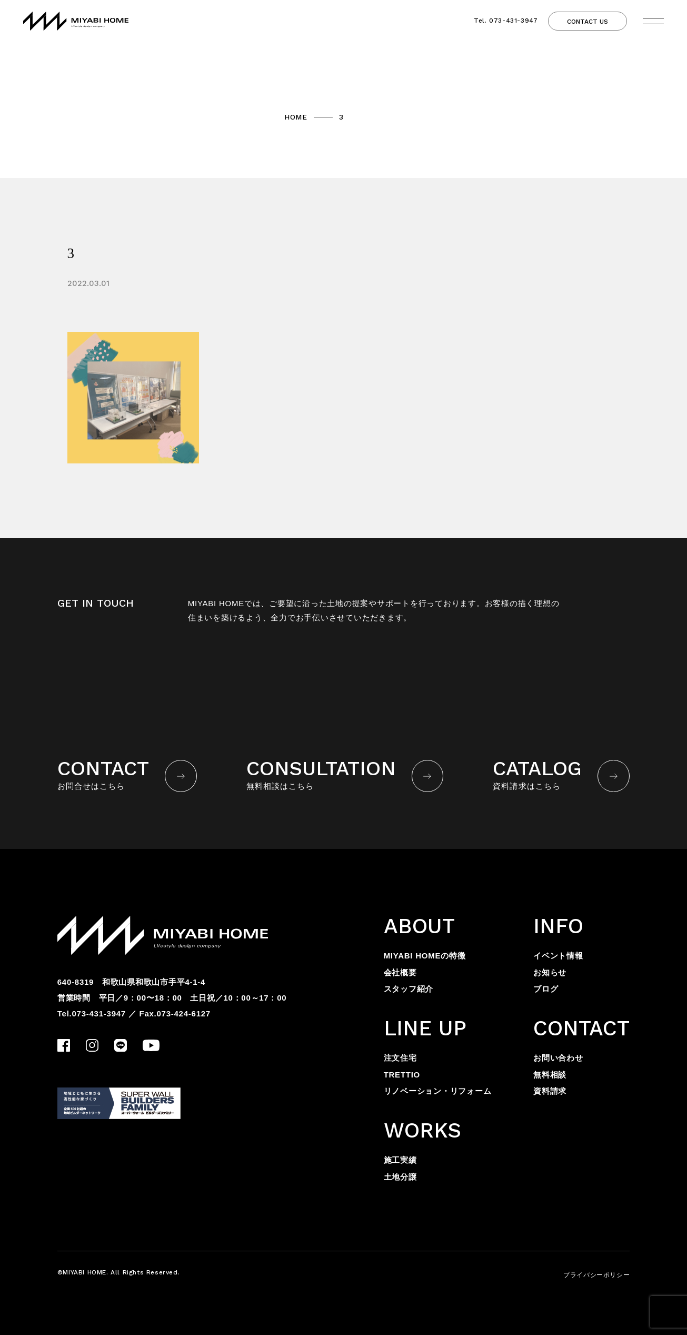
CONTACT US (587, 21)
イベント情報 (558, 955)
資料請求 (549, 1090)
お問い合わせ (558, 1057)
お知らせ (549, 972)
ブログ (545, 988)
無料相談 (549, 1074)
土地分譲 (400, 1176)
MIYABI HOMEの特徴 (425, 955)
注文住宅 (400, 1057)
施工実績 (400, 1159)
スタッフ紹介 (409, 988)
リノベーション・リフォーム (438, 1090)
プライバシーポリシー (596, 1275)
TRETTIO (402, 1074)
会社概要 (400, 972)
